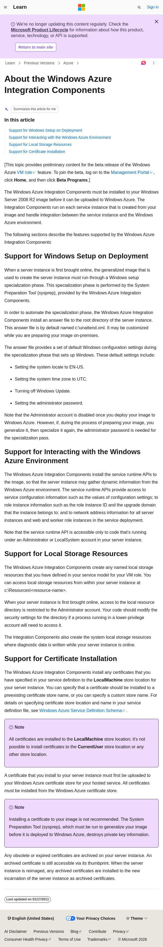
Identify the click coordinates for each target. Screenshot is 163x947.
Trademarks (97, 939)
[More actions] (154, 63)
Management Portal (130, 172)
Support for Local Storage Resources (40, 144)
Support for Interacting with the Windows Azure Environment (60, 137)
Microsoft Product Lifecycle (39, 30)
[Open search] (139, 7)
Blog (74, 931)
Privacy (119, 931)
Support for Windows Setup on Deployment (45, 130)
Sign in (153, 7)
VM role (24, 172)
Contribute (97, 931)
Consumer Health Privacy (26, 939)
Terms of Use (69, 939)
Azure (68, 63)
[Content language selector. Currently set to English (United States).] (30, 918)
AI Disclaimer (15, 931)
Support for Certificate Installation (37, 151)
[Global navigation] (5, 7)
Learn (10, 63)
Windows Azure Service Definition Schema (80, 710)
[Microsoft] (81, 7)
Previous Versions (39, 63)
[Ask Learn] (143, 63)
